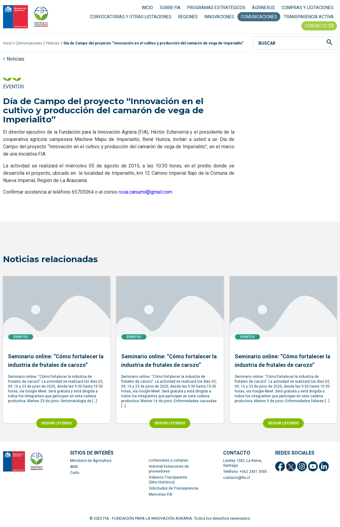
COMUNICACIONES (259, 16)
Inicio (7, 43)
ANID (74, 467)
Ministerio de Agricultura (90, 461)
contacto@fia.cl (236, 478)
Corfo (74, 473)
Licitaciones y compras (168, 460)
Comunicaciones (29, 43)
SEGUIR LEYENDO (56, 423)
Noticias (53, 43)
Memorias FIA (160, 495)
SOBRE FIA (170, 7)
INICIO (147, 7)
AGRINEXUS (263, 7)
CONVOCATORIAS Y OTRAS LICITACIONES (130, 16)
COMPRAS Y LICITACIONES (308, 7)
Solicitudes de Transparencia (173, 489)
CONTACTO (316, 25)
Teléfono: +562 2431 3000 (245, 472)
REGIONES (188, 16)
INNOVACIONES (219, 16)
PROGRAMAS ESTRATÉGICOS (216, 7)
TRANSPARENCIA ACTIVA (309, 16)
